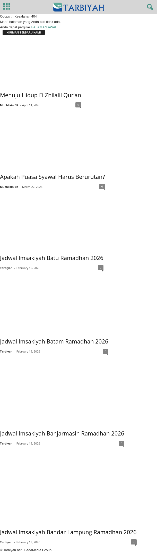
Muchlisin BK (9, 105)
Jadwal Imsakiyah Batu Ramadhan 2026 (51, 258)
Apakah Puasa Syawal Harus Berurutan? (52, 176)
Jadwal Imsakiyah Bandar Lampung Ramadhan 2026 (68, 532)
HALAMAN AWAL (44, 27)
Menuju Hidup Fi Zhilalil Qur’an (40, 95)
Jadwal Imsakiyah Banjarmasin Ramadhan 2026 (62, 433)
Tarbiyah (6, 268)
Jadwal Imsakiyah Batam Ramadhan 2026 (54, 341)
